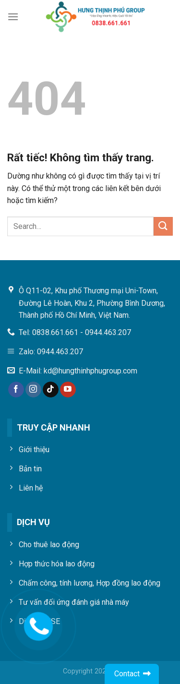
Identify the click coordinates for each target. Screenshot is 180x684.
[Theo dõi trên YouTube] (68, 390)
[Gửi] (163, 226)
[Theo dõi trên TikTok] (51, 390)
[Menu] (13, 16)
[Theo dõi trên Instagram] (33, 390)
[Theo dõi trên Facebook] (16, 390)
